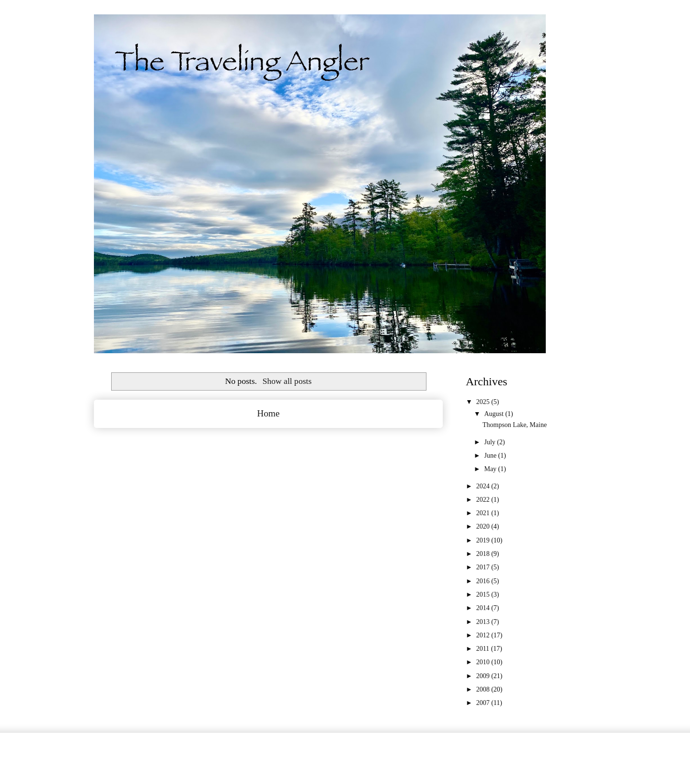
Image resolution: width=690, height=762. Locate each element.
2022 (484, 499)
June (491, 455)
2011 (483, 648)
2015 (484, 594)
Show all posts (287, 381)
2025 (484, 401)
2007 (484, 702)
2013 (484, 621)
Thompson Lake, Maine (515, 424)
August (494, 413)
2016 (484, 581)
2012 (484, 635)
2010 (484, 662)
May (491, 469)
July (490, 442)
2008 (484, 689)
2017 (484, 567)
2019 (484, 540)
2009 (484, 676)
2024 (484, 486)
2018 (484, 553)
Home (268, 413)
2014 (484, 608)
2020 (484, 526)
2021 (484, 513)
